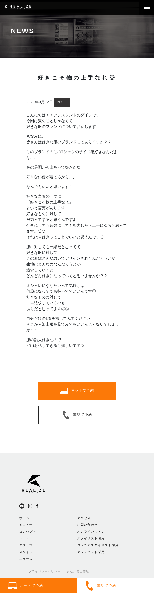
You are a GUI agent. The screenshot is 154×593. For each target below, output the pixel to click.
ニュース (26, 559)
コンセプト (28, 531)
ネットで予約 (25, 586)
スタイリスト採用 (91, 538)
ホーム (24, 518)
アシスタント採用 (91, 552)
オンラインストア (91, 531)
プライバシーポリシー (45, 571)
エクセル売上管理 (76, 571)
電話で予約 (100, 586)
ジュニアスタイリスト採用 (98, 545)
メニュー (26, 525)
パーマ (24, 538)
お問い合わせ (87, 525)
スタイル (26, 552)
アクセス (84, 518)
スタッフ (26, 545)
